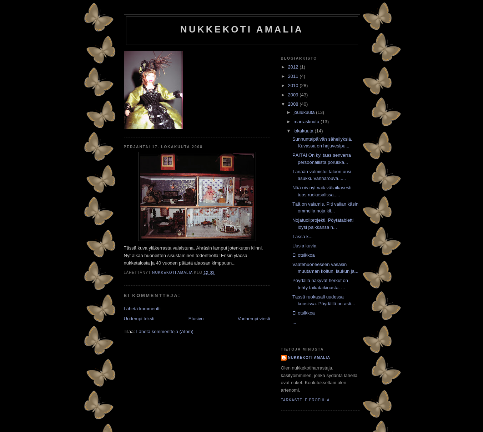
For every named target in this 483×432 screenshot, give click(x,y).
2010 (294, 85)
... (294, 322)
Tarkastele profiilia (305, 400)
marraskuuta (307, 121)
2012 (294, 67)
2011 (294, 76)
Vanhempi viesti (254, 318)
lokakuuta (304, 131)
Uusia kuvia (304, 245)
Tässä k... (302, 236)
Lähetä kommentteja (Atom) (164, 331)
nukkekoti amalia (241, 29)
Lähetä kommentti (142, 308)
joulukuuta (304, 112)
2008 (294, 104)
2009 (294, 94)
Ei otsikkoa (303, 255)
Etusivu (196, 318)
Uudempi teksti (139, 318)
